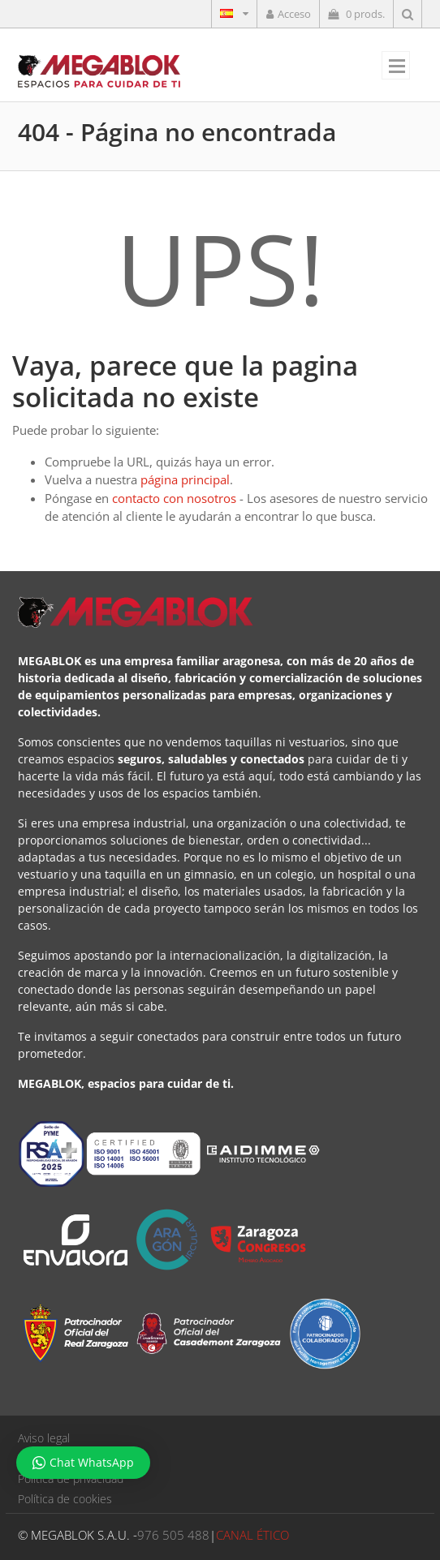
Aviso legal (44, 1438)
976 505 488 (173, 1535)
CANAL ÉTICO (252, 1535)
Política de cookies (65, 1498)
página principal (185, 479)
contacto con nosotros (174, 498)
